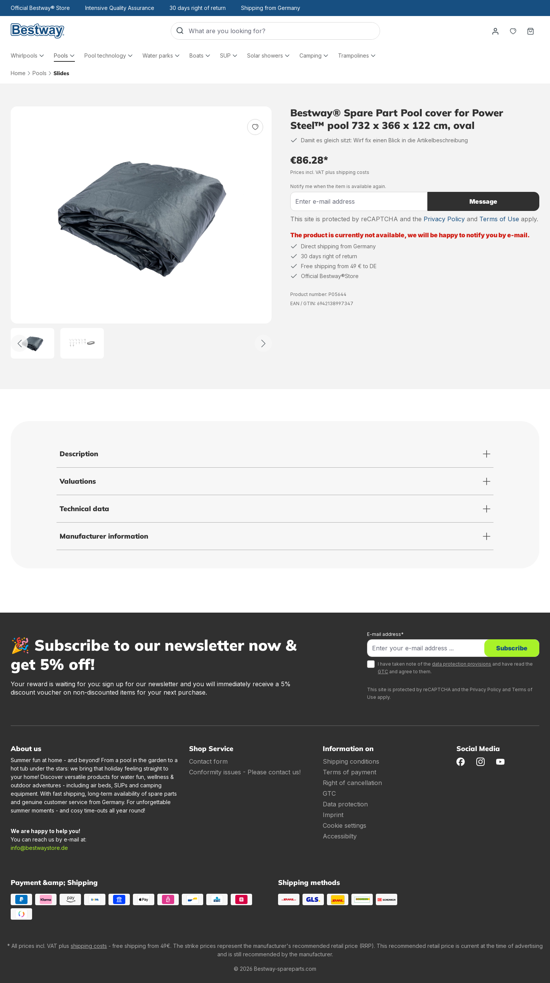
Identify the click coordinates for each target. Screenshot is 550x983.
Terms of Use (499, 219)
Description (79, 453)
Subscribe (511, 648)
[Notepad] (513, 31)
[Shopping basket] (530, 31)
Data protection (345, 804)
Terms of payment (349, 772)
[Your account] (495, 31)
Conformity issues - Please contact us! (245, 772)
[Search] (180, 31)
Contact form (208, 761)
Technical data (84, 508)
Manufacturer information (104, 536)
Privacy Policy (444, 219)
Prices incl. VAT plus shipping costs (329, 172)
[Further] (263, 343)
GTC (383, 671)
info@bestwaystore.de (39, 848)
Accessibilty (340, 836)
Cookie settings (344, 825)
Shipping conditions (351, 761)
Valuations (78, 481)
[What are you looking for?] (284, 31)
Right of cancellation (352, 783)
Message (483, 201)
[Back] (19, 343)
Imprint (333, 815)
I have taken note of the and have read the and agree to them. (455, 667)
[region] (141, 232)
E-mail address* (385, 634)
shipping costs (89, 946)
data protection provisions (461, 664)
